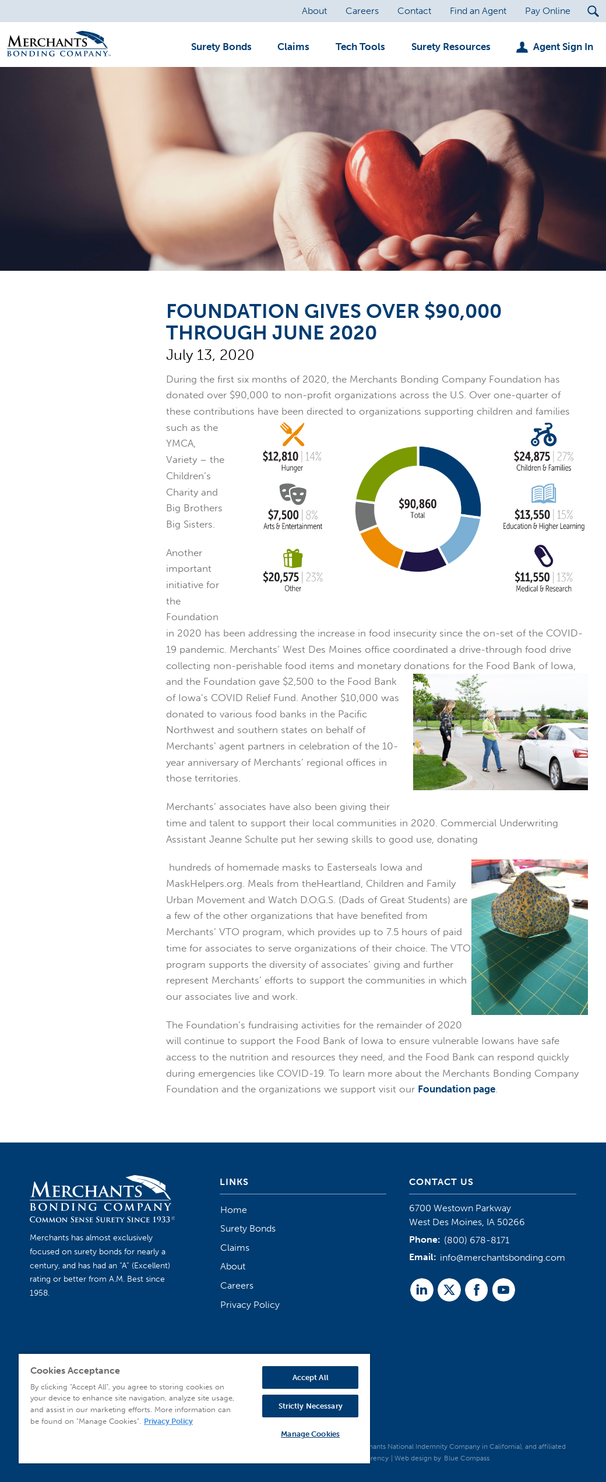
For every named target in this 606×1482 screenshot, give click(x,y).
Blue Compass (466, 1458)
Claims (234, 1247)
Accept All (311, 1377)
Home (233, 1209)
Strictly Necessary (311, 1406)
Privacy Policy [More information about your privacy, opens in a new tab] (168, 1421)
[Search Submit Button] (593, 11)
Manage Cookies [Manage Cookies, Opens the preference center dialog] (310, 1434)
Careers (236, 1285)
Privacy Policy (250, 1304)
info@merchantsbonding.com (502, 1257)
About (232, 1266)
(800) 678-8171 (476, 1240)
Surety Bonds (248, 1228)
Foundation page (456, 1089)
